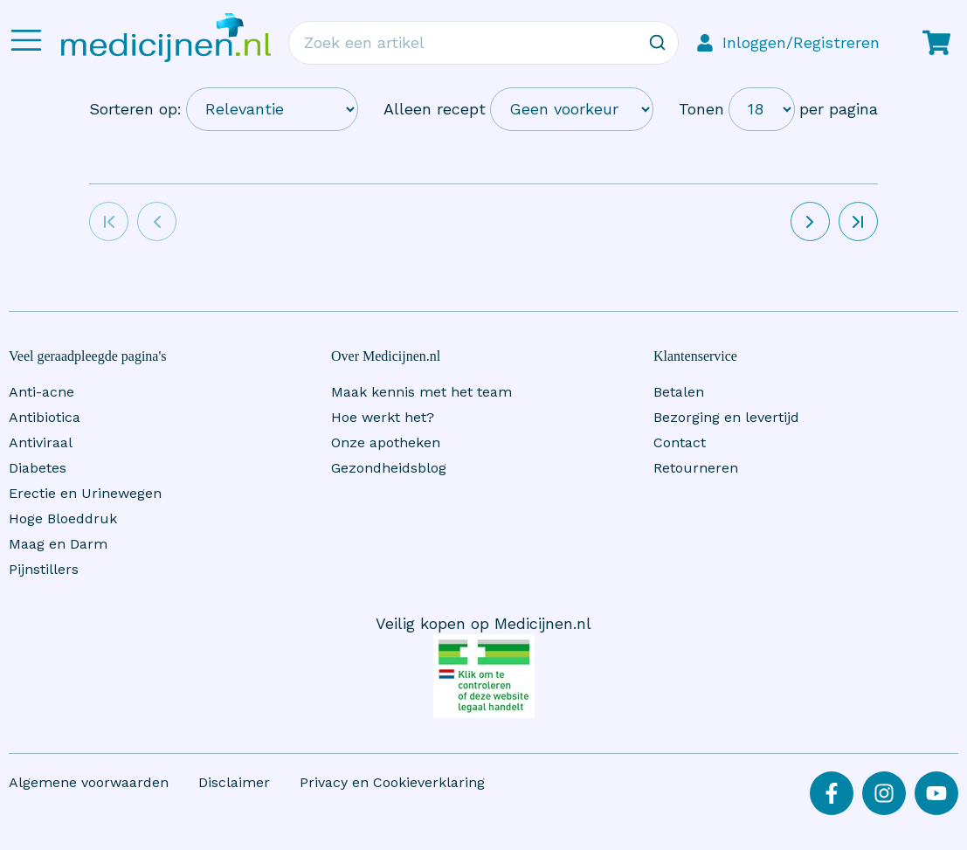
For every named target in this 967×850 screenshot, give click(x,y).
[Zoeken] (657, 43)
